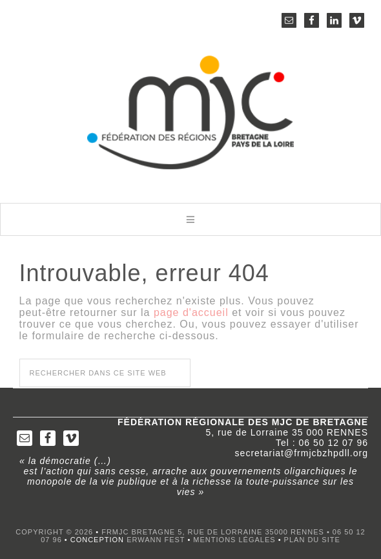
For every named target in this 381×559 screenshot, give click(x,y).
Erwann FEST (156, 539)
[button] (190, 219)
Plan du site (312, 539)
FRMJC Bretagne (190, 116)
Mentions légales (234, 539)
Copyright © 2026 (54, 532)
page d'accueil (191, 312)
